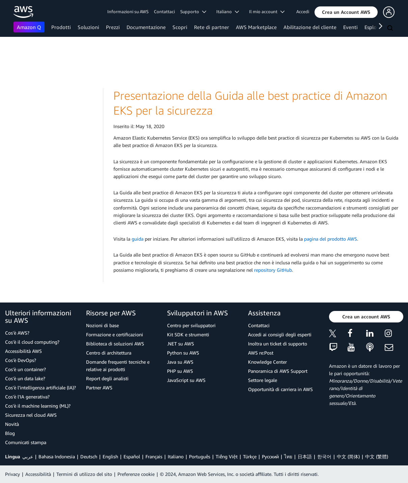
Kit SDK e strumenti (188, 334)
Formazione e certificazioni (114, 334)
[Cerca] (391, 28)
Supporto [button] (193, 11)
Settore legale (262, 380)
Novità (12, 424)
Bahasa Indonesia (56, 456)
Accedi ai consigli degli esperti (279, 334)
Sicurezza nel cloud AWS (31, 415)
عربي (27, 456)
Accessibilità (38, 474)
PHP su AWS (180, 371)
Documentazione (146, 27)
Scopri (179, 27)
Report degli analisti (107, 378)
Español (132, 456)
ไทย (288, 456)
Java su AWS (180, 362)
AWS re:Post (260, 353)
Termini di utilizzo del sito (84, 474)
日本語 (305, 456)
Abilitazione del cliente (309, 27)
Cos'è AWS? (17, 333)
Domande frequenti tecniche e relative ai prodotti (117, 365)
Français (153, 456)
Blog (10, 433)
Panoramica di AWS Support (277, 371)
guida (137, 239)
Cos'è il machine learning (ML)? (38, 406)
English (110, 456)
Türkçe (249, 456)
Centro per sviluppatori (191, 325)
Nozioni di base (102, 325)
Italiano (176, 456)
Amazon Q (29, 27)
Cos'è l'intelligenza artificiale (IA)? (40, 387)
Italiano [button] (227, 11)
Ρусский (270, 456)
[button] (346, 12)
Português (199, 456)
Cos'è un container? (25, 369)
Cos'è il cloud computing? (32, 342)
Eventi (350, 27)
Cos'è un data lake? (25, 378)
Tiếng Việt (227, 456)
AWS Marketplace (256, 27)
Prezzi (113, 27)
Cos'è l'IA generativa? (27, 397)
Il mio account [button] (266, 11)
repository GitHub (273, 270)
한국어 (324, 456)
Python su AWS (183, 353)
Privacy (12, 474)
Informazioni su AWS (127, 11)
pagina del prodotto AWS (330, 239)
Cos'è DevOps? (20, 360)
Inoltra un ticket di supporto (277, 343)
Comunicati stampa (25, 442)
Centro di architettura (108, 353)
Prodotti (61, 27)
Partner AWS (99, 387)
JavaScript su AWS (186, 380)
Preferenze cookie (136, 474)
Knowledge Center (267, 362)
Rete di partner (211, 27)
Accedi (302, 11)
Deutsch (88, 456)
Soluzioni (88, 27)
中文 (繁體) (376, 456)
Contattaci (164, 11)
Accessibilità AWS (23, 351)
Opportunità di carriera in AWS (280, 389)
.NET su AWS (180, 343)
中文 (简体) (348, 456)
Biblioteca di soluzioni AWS (115, 343)
